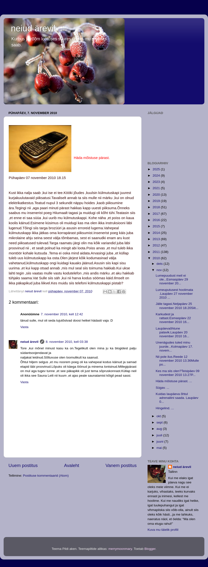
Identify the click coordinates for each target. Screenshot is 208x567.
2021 (157, 188)
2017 (157, 213)
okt (159, 416)
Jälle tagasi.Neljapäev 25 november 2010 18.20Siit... (177, 305)
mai (159, 448)
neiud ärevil (33, 28)
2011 (157, 252)
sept (159, 422)
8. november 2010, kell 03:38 (67, 342)
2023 (157, 182)
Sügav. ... (162, 387)
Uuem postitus (23, 465)
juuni (160, 441)
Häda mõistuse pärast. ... (174, 381)
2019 (157, 201)
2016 (157, 220)
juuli (159, 435)
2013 (157, 239)
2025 (157, 169)
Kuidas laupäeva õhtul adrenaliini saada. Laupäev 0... (177, 397)
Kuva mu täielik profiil (163, 529)
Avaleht (71, 465)
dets (159, 264)
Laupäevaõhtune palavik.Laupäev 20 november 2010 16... (172, 332)
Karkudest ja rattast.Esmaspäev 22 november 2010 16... (173, 318)
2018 (157, 207)
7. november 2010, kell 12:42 (62, 314)
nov (159, 270)
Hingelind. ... (165, 408)
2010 (157, 258)
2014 (157, 233)
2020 (157, 194)
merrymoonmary (120, 549)
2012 (157, 245)
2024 (157, 175)
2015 (157, 226)
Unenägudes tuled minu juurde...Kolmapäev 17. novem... (174, 346)
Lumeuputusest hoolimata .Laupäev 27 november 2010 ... (174, 293)
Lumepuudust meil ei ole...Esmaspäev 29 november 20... (172, 279)
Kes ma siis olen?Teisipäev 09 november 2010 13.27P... (178, 373)
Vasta (24, 327)
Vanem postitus (121, 465)
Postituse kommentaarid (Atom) (46, 475)
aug (159, 429)
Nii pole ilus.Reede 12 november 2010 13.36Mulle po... (177, 360)
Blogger (150, 549)
